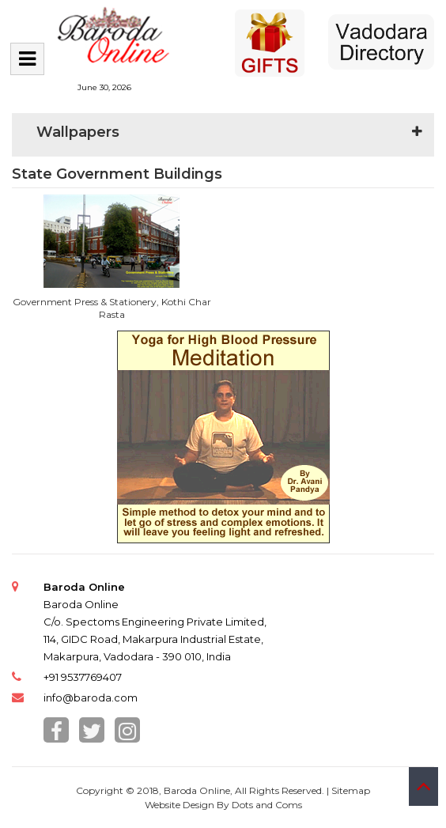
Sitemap (350, 790)
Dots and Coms (267, 805)
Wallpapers (77, 132)
